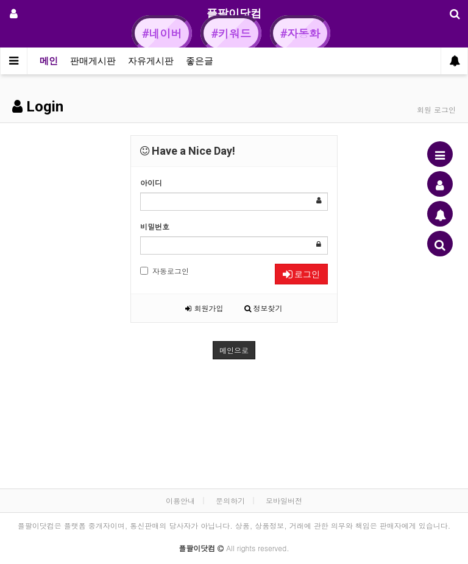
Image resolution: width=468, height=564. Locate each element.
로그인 (301, 274)
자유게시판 (151, 60)
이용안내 (180, 500)
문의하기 (230, 500)
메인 (49, 60)
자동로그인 (164, 271)
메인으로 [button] (234, 350)
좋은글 (199, 60)
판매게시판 (93, 60)
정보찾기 (263, 308)
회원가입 (204, 308)
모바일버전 (284, 500)
